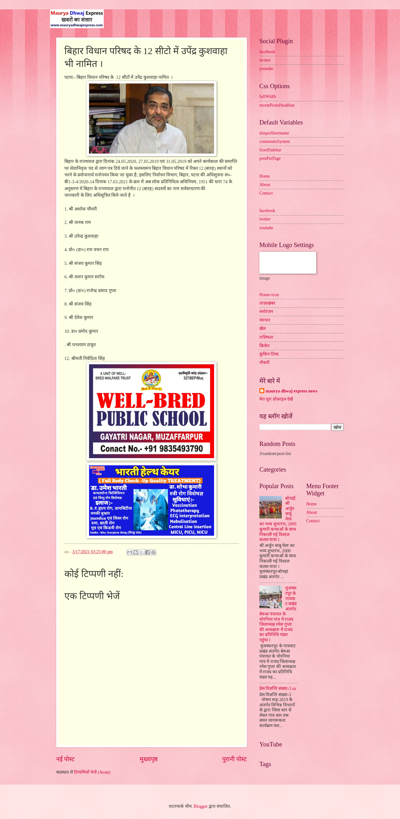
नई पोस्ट (65, 759)
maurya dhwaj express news (292, 391)
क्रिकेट (264, 345)
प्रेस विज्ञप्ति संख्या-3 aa (277, 688)
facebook (267, 51)
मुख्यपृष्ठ (149, 759)
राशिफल (266, 337)
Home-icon (269, 294)
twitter (265, 60)
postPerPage (270, 158)
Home (264, 176)
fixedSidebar (270, 150)
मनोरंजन (266, 311)
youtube (266, 68)
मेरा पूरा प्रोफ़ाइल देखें (276, 399)
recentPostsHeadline (277, 105)
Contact (266, 193)
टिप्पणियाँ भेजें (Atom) (92, 772)
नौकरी (264, 362)
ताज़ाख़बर (267, 303)
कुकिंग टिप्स (268, 354)
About (264, 184)
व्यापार (264, 320)
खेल (262, 328)
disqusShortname (274, 133)
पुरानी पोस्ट (234, 759)
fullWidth (267, 96)
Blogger (201, 806)
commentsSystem (274, 141)
